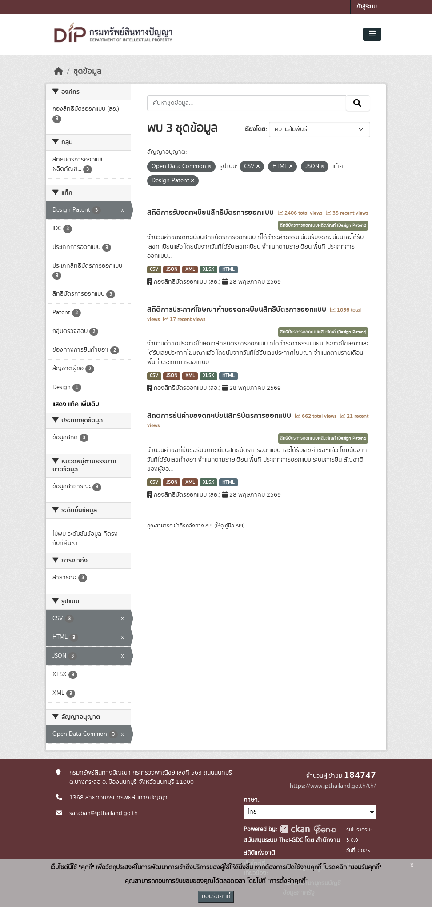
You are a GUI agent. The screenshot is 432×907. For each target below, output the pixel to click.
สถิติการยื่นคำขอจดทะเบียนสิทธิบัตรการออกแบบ (220, 415)
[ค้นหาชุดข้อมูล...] (247, 103)
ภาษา (251, 799)
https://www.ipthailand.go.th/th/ (333, 786)
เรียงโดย (254, 129)
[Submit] (358, 103)
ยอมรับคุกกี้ (216, 896)
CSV (154, 269)
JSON (171, 269)
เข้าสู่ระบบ (366, 7)
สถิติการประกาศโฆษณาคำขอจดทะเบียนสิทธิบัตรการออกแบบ (237, 309)
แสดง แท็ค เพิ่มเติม (75, 404)
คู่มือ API (234, 526)
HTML (228, 269)
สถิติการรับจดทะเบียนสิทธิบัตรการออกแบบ (211, 212)
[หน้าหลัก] (58, 71)
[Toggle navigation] (372, 34)
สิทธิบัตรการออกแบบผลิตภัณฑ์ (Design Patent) (323, 225)
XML (190, 269)
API (209, 526)
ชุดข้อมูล (87, 71)
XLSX (208, 269)
